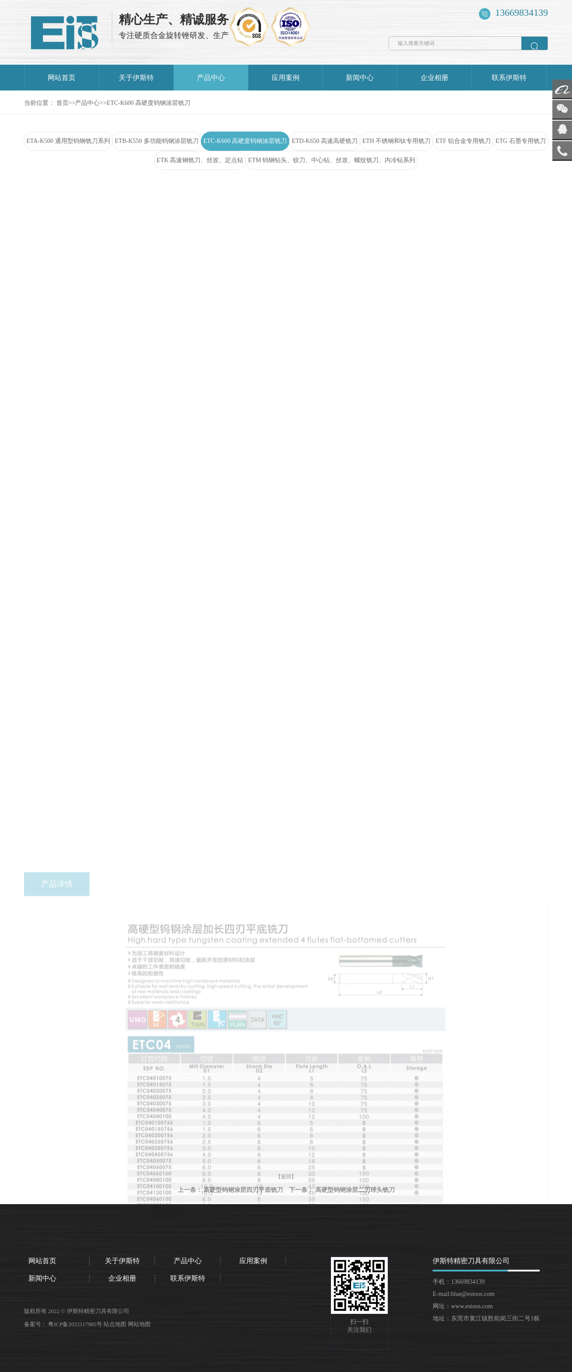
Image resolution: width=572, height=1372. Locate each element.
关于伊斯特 (136, 77)
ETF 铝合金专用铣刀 (462, 141)
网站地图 (140, 1324)
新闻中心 (360, 77)
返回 (534, 215)
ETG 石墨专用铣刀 (521, 141)
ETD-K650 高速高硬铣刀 (325, 141)
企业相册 (434, 77)
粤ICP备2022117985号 (75, 1324)
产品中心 (211, 77)
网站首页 (62, 77)
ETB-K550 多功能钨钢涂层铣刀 (157, 141)
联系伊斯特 (509, 77)
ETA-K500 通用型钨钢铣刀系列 (68, 141)
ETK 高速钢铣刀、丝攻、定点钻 (200, 160)
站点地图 (115, 1324)
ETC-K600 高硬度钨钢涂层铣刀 (148, 103)
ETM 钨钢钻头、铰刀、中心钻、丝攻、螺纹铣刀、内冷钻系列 (331, 160)
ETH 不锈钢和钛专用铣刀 (396, 141)
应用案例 (286, 77)
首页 (62, 103)
